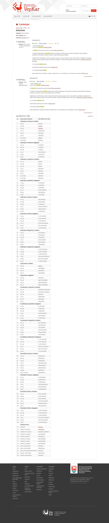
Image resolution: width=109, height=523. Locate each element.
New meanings (40, 480)
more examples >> (88, 76)
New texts (27, 483)
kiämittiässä (41, 429)
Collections (27, 479)
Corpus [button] (26, 16)
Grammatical (52, 486)
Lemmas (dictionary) (42, 468)
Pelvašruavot (54, 67)
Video (26, 481)
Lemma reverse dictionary (40, 486)
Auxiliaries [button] (48, 16)
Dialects (50, 471)
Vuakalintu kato (47, 47)
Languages (51, 468)
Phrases (38, 475)
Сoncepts (51, 488)
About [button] (17, 16)
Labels (50, 494)
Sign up (67, 9)
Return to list (19, 28)
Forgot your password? (71, 11)
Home (14, 469)
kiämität (40, 126)
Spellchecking (28, 491)
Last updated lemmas (40, 482)
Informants (51, 480)
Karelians (15, 483)
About (14, 466)
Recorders (51, 484)
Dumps (14, 488)
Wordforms (39, 471)
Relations (39, 473)
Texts (26, 468)
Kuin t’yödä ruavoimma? (57, 50)
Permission (15, 490)
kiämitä (40, 138)
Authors (50, 482)
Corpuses (51, 473)
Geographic (51, 477)
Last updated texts (29, 485)
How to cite (15, 498)
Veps (14, 481)
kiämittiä (24, 37)
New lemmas (40, 477)
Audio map (27, 477)
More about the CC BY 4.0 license (78, 482)
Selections (39, 489)
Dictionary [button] (36, 16)
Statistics (15, 486)
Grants (14, 492)
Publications (16, 475)
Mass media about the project (17, 478)
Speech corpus (28, 471)
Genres (50, 475)
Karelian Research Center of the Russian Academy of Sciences (85, 470)
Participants (15, 471)
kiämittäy (40, 128)
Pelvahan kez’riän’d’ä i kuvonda (84, 97)
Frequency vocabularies (28, 488)
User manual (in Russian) (16, 495)
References (15, 473)
